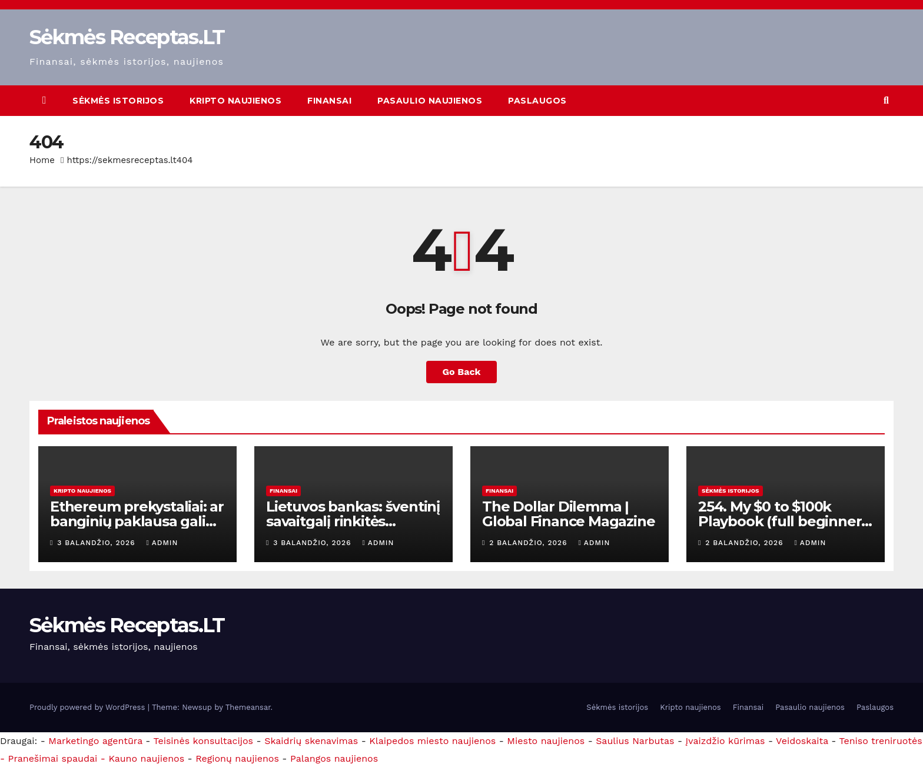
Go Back (462, 371)
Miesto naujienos (546, 740)
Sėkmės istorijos (118, 100)
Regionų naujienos (237, 758)
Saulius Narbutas (635, 740)
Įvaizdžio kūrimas (725, 740)
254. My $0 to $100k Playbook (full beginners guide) (783, 521)
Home (42, 160)
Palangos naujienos (334, 758)
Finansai (329, 100)
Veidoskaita (802, 740)
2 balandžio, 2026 (529, 543)
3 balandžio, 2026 (97, 543)
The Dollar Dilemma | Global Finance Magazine (568, 514)
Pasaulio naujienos (429, 100)
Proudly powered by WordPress (88, 707)
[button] (886, 100)
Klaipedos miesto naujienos (432, 740)
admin (162, 543)
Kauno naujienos (146, 758)
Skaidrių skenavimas (311, 740)
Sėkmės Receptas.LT (126, 37)
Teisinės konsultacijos (204, 740)
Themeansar (248, 707)
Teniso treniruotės (880, 740)
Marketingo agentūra (95, 740)
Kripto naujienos (235, 100)
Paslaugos (537, 100)
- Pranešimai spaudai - (54, 758)
